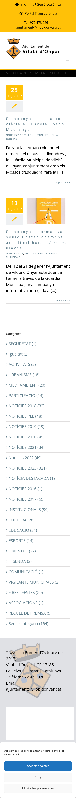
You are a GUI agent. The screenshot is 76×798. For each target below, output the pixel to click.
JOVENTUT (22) (22, 551)
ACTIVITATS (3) (22, 364)
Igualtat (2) (18, 354)
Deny (38, 777)
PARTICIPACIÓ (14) (26, 395)
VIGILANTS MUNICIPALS (37, 135)
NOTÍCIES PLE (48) (25, 416)
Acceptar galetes (38, 766)
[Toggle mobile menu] (68, 62)
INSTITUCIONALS (34, 253)
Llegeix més (61, 182)
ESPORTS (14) (21, 540)
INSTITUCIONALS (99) (29, 509)
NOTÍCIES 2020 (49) (26, 437)
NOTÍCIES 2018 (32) (26, 406)
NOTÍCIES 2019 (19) (26, 426)
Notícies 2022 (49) (25, 457)
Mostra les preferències (38, 788)
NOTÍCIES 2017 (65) (26, 499)
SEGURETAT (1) (22, 343)
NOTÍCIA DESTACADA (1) (32, 478)
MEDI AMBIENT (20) (27, 385)
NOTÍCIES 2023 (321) (28, 468)
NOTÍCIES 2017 (14, 135)
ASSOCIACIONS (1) (26, 603)
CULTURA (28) (21, 520)
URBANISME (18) (24, 374)
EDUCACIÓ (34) (23, 530)
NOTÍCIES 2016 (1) (25, 488)
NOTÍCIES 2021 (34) (26, 447)
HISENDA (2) (20, 561)
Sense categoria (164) (28, 623)
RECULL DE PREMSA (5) (30, 613)
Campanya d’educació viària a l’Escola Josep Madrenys (35, 124)
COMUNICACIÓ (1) (26, 571)
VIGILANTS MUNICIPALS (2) (34, 582)
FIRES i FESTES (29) (26, 592)
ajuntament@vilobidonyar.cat (38, 27)
